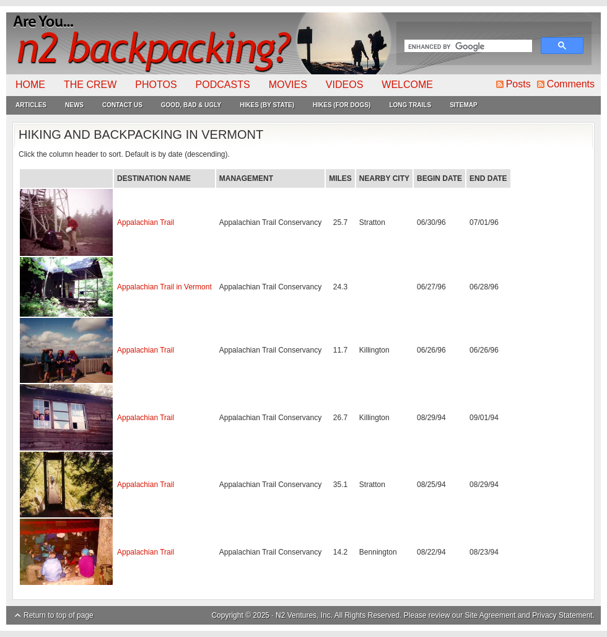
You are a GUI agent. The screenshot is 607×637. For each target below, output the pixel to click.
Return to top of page (59, 615)
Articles (30, 105)
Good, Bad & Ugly (191, 105)
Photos (156, 84)
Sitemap (463, 105)
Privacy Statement (562, 615)
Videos (344, 84)
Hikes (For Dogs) (341, 105)
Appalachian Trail (145, 222)
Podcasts (223, 84)
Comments (571, 84)
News (74, 105)
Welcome (407, 84)
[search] (467, 47)
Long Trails (410, 105)
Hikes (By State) (267, 105)
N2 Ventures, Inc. (304, 615)
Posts (518, 84)
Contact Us (122, 105)
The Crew (90, 84)
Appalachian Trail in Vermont (164, 287)
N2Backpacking (199, 43)
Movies (288, 84)
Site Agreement (490, 615)
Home (30, 84)
